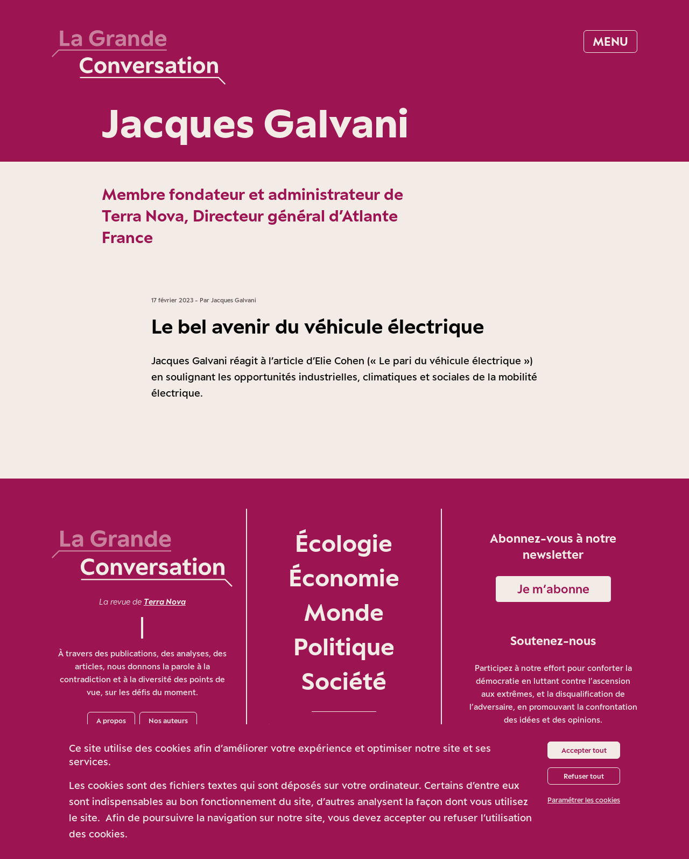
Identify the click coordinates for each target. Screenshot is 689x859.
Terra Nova (165, 601)
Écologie (343, 543)
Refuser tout (584, 776)
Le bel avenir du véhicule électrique (317, 326)
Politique (344, 646)
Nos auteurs (168, 720)
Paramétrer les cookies (583, 799)
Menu (610, 41)
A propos (111, 720)
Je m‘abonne (553, 588)
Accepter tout (584, 750)
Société (343, 681)
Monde (344, 612)
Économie (344, 577)
